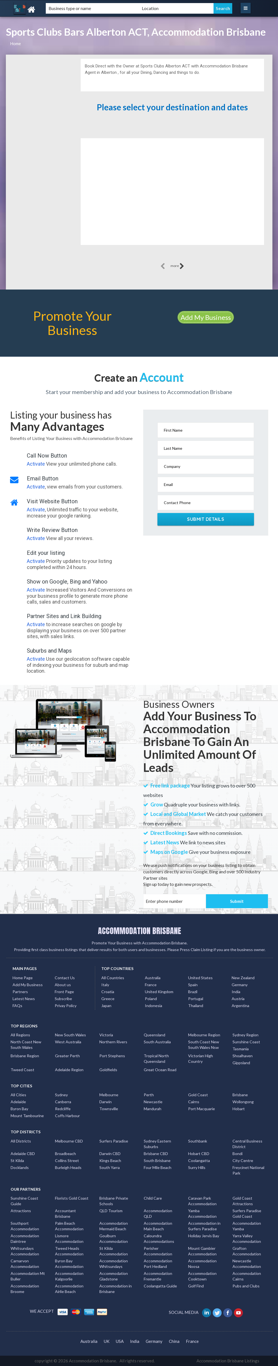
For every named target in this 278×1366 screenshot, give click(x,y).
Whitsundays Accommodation (25, 1251)
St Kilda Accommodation (113, 1251)
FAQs (17, 1005)
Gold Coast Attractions (243, 1201)
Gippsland (241, 1062)
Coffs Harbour (67, 1115)
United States (200, 977)
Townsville (108, 1108)
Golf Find (196, 1286)
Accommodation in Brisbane (115, 1289)
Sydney (61, 1094)
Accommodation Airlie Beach (69, 1289)
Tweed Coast (22, 1069)
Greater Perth (67, 1055)
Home (15, 43)
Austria (238, 998)
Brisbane (240, 1094)
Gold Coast (198, 1094)
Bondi (238, 1153)
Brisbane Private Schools (113, 1201)
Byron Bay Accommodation (69, 1263)
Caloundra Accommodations (159, 1238)
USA (120, 1341)
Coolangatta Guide (160, 1286)
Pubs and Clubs (246, 1286)
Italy (105, 984)
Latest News (24, 998)
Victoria (106, 1034)
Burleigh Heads (68, 1167)
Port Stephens (112, 1055)
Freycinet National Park (248, 1170)
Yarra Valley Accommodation (247, 1238)
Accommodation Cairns (247, 1276)
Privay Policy (65, 1005)
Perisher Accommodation (158, 1251)
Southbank (197, 1141)
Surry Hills (196, 1167)
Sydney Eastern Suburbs (157, 1144)
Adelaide (18, 1101)
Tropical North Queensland (156, 1058)
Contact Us (65, 977)
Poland (151, 998)
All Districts (21, 1141)
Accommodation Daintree (25, 1238)
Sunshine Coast (246, 1041)
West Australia (68, 1041)
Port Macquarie (201, 1108)
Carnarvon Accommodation (25, 1263)
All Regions (20, 1034)
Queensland (154, 1034)
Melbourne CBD (69, 1141)
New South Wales (70, 1034)
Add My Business (206, 317)
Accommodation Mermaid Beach (113, 1226)
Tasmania (241, 1048)
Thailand (195, 1005)
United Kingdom (159, 991)
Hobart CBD (198, 1153)
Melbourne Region (204, 1034)
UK (106, 1341)
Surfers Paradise (113, 1141)
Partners (20, 991)
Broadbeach (65, 1153)
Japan (106, 1005)
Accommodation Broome (25, 1289)
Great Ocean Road (160, 1069)
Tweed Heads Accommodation (69, 1251)
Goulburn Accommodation (113, 1238)
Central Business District (247, 1144)
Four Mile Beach (157, 1167)
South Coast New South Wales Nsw (203, 1044)
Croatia (107, 991)
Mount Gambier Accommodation (202, 1251)
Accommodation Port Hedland (158, 1263)
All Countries (112, 977)
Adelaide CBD (23, 1153)
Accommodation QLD (158, 1213)
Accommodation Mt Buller (28, 1276)
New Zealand (243, 977)
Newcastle (153, 1101)
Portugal (195, 998)
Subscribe (63, 998)
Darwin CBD (110, 1153)
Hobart (239, 1108)
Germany (240, 984)
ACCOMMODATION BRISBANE (139, 931)
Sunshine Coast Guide (24, 1201)
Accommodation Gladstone (113, 1276)
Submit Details (205, 519)
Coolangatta (199, 1160)
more (177, 266)
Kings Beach (110, 1160)
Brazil (192, 991)
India (236, 991)
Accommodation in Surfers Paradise (204, 1226)
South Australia (157, 1041)
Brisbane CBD (156, 1153)
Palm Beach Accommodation (69, 1226)
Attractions (21, 1210)
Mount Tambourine (27, 1115)
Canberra (63, 1101)
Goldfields (108, 1069)
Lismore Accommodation (69, 1238)
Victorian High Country (200, 1058)
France (151, 984)
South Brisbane (157, 1160)
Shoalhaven (243, 1055)
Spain (193, 984)
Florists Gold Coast (71, 1198)
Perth (149, 1094)
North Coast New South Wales (26, 1044)
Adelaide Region (69, 1069)
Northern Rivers (113, 1041)
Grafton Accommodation (247, 1251)
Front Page (64, 991)
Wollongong (243, 1101)
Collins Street (67, 1160)
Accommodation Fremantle (158, 1276)
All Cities (18, 1094)
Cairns (193, 1101)
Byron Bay (19, 1108)
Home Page (23, 977)
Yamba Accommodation (202, 1213)
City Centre (243, 1160)
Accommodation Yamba (247, 1226)
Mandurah (152, 1108)
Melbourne (108, 1094)
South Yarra (109, 1167)
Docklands (20, 1167)
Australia (152, 977)
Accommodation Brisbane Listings (227, 1360)
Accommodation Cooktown (202, 1276)
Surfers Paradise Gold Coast (247, 1213)
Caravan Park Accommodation (202, 1201)
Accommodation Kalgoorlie (69, 1276)
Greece (107, 998)
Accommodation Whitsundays (113, 1263)
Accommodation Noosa (202, 1263)
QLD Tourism (111, 1210)
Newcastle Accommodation (247, 1263)
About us (63, 984)
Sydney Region (245, 1034)
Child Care (153, 1198)
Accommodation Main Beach (158, 1226)
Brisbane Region (25, 1055)
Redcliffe (63, 1108)
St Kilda (17, 1160)
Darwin (105, 1101)
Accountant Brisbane (65, 1213)
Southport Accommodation (25, 1226)
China (174, 1341)
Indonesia (153, 1005)
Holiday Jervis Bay (203, 1235)
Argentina (240, 1005)
